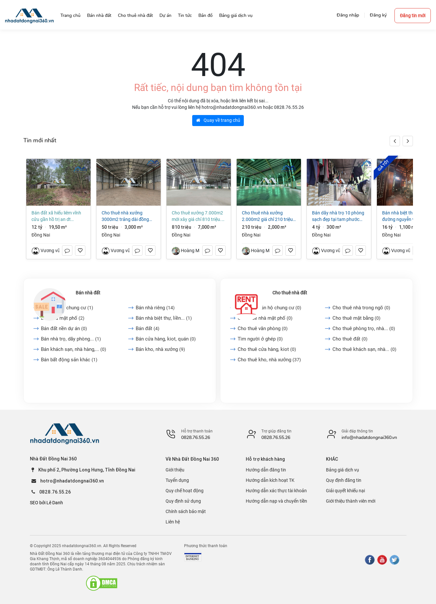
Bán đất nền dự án (64, 328)
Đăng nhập (348, 15)
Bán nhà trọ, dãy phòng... (71, 339)
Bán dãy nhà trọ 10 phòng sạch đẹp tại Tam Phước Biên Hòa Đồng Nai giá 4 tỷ (338, 216)
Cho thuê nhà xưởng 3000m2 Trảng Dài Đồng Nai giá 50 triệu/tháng (125, 216)
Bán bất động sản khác (69, 360)
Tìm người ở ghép (260, 339)
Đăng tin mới (412, 15)
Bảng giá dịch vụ (342, 469)
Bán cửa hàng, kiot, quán (166, 339)
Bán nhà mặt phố (62, 318)
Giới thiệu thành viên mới (350, 501)
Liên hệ (173, 521)
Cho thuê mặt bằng (356, 318)
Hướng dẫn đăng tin (266, 469)
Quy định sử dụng (183, 501)
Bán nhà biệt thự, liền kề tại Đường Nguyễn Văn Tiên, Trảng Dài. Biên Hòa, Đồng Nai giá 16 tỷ (409, 216)
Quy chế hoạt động (185, 490)
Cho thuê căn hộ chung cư (269, 308)
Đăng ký (378, 15)
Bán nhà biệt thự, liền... (164, 318)
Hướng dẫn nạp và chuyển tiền (276, 501)
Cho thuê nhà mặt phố (265, 318)
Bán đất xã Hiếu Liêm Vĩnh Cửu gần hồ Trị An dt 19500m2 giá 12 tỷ (56, 216)
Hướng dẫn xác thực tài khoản (276, 490)
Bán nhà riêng (155, 308)
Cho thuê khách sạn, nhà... (364, 349)
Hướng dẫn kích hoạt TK (270, 480)
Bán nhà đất (88, 292)
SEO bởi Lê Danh (46, 502)
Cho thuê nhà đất (289, 292)
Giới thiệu (175, 469)
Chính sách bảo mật (186, 511)
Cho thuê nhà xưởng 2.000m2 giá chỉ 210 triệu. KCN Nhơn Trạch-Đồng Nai (268, 216)
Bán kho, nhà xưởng (160, 349)
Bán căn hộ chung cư (67, 308)
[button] (408, 141)
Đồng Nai (40, 235)
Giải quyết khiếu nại (345, 490)
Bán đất (147, 328)
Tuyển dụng (177, 480)
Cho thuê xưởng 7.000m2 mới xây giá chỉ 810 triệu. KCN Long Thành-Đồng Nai (197, 216)
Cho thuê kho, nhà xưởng (269, 360)
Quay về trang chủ (218, 120)
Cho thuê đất (349, 339)
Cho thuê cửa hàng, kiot (267, 349)
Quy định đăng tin (343, 480)
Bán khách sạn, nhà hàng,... (73, 349)
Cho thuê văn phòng (263, 328)
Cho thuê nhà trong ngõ (361, 308)
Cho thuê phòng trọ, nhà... (363, 328)
